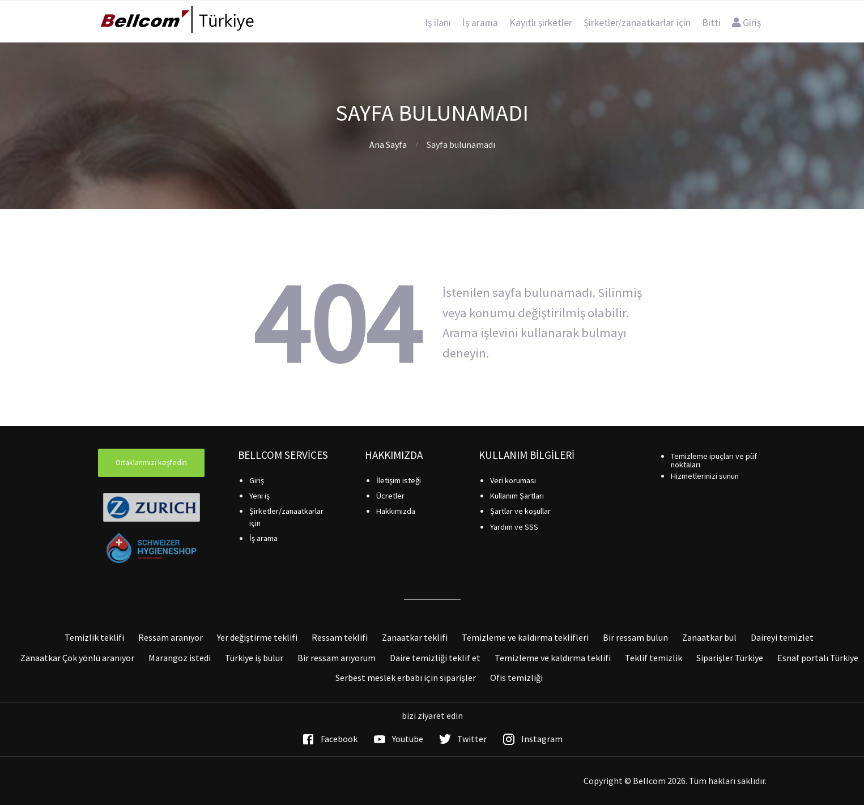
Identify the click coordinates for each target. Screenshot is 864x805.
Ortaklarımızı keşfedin (151, 462)
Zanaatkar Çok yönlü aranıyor (77, 657)
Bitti (711, 22)
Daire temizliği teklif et (435, 657)
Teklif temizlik (653, 657)
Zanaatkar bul (709, 637)
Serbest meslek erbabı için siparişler (405, 677)
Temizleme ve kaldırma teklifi (553, 657)
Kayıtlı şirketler (540, 22)
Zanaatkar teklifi (415, 637)
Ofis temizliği (516, 677)
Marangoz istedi (179, 657)
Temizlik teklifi (94, 637)
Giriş (746, 22)
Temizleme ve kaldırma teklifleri (525, 637)
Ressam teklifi (340, 637)
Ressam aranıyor (170, 637)
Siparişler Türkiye (729, 657)
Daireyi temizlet (782, 637)
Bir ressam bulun (635, 637)
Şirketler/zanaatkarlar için (637, 22)
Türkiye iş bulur (254, 657)
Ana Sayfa (388, 144)
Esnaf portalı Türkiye (817, 657)
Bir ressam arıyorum (336, 657)
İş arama (480, 22)
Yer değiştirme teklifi (257, 637)
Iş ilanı (438, 22)
